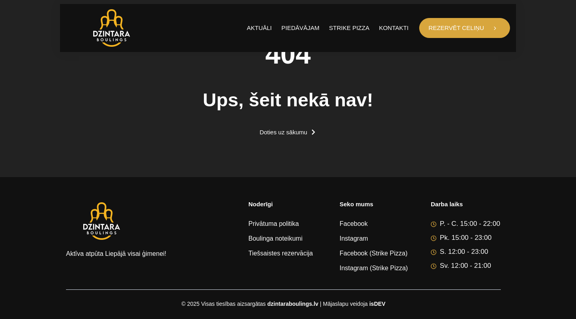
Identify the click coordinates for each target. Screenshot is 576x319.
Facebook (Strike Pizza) (374, 253)
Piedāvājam (301, 27)
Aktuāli (259, 27)
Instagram (354, 238)
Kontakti (393, 27)
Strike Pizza (349, 27)
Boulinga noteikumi (275, 238)
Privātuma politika (273, 223)
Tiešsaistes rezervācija (280, 253)
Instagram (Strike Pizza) (374, 268)
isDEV (377, 304)
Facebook (354, 223)
